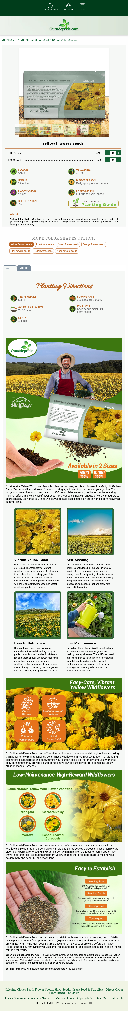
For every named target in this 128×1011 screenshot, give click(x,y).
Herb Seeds (62, 989)
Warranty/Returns (41, 998)
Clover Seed (25, 989)
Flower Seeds (44, 989)
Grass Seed (79, 989)
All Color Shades (64, 40)
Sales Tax (101, 998)
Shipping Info (83, 998)
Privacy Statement (16, 998)
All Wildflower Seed (35, 40)
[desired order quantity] (113, 152)
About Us (116, 998)
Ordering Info (64, 998)
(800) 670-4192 (68, 993)
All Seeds (10, 40)
